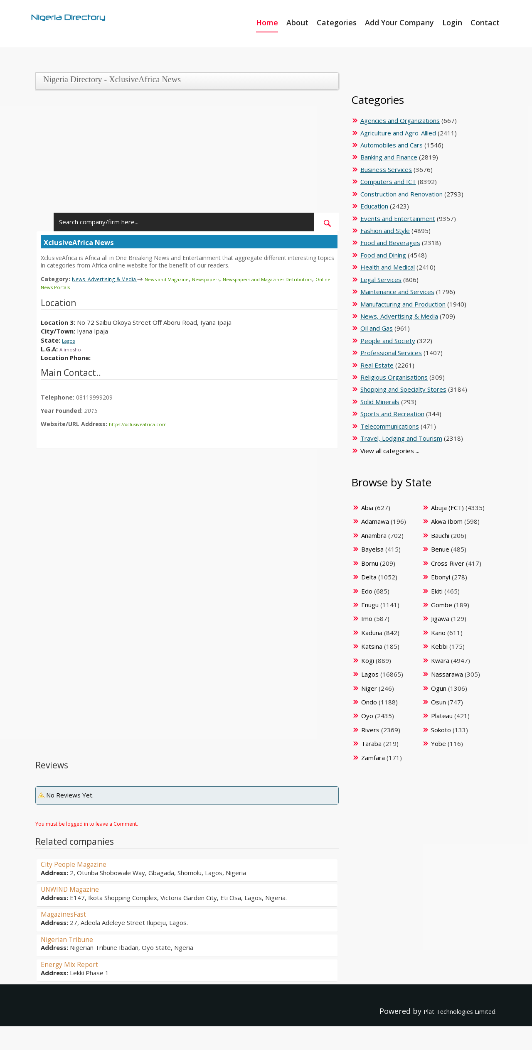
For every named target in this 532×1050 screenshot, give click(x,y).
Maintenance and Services (397, 291)
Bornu (369, 563)
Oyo (367, 715)
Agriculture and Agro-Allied (398, 133)
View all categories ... (389, 450)
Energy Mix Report (74, 963)
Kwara (440, 660)
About (297, 22)
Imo (366, 618)
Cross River (447, 563)
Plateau (442, 715)
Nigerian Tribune (71, 938)
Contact (485, 22)
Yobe (438, 743)
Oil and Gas (376, 328)
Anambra (374, 535)
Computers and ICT (388, 181)
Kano (438, 632)
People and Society (387, 340)
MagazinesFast (67, 913)
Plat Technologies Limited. (449, 1010)
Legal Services (380, 279)
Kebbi (439, 646)
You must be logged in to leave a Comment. (86, 822)
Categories (337, 22)
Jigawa (440, 618)
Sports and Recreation (392, 414)
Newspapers (234, 279)
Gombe (441, 605)
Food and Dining (383, 255)
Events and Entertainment (397, 218)
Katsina (371, 646)
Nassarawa (447, 674)
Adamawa (375, 521)
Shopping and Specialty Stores (403, 389)
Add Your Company (399, 22)
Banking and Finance (388, 157)
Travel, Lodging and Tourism (401, 438)
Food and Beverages (390, 242)
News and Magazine (186, 279)
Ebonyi (440, 577)
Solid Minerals (379, 401)
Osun (438, 702)
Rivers (370, 730)
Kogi (367, 660)
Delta (369, 577)
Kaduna (371, 632)
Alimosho (72, 348)
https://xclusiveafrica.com (143, 423)
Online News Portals (103, 286)
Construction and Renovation (401, 194)
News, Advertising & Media (111, 279)
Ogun (438, 688)
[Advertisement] (183, 154)
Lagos (70, 339)
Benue (440, 549)
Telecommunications (389, 426)
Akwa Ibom (447, 521)
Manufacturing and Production (403, 304)
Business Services (386, 169)
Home (267, 22)
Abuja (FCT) (447, 507)
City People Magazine (79, 863)
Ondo (369, 702)
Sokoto (441, 730)
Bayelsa (372, 549)
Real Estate (377, 365)
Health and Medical (387, 267)
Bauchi (440, 535)
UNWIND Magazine (75, 888)
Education (374, 206)
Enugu (370, 605)
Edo (366, 591)
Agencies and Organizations (400, 120)
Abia (367, 507)
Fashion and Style (385, 230)
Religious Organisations (394, 377)
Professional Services (391, 352)
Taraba (371, 743)
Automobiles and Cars (391, 145)
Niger (369, 688)
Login (452, 22)
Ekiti (437, 591)
